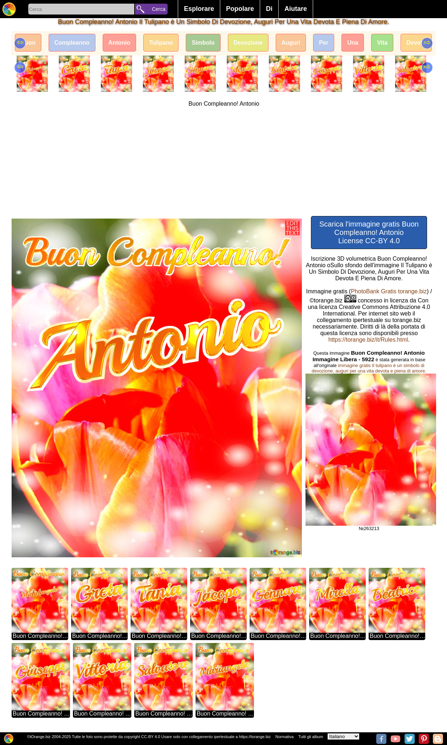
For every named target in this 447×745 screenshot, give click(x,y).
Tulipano (161, 43)
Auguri (291, 43)
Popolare (240, 8)
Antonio (119, 43)
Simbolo (203, 43)
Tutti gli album (310, 736)
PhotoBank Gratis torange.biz (389, 291)
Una (352, 43)
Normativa (284, 736)
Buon (28, 43)
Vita (382, 43)
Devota (416, 43)
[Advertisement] (224, 161)
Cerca (158, 9)
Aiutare (295, 8)
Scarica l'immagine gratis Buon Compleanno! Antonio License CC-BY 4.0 (369, 232)
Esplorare (199, 8)
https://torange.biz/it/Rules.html (368, 340)
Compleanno (72, 43)
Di (269, 8)
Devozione (248, 43)
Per (323, 43)
